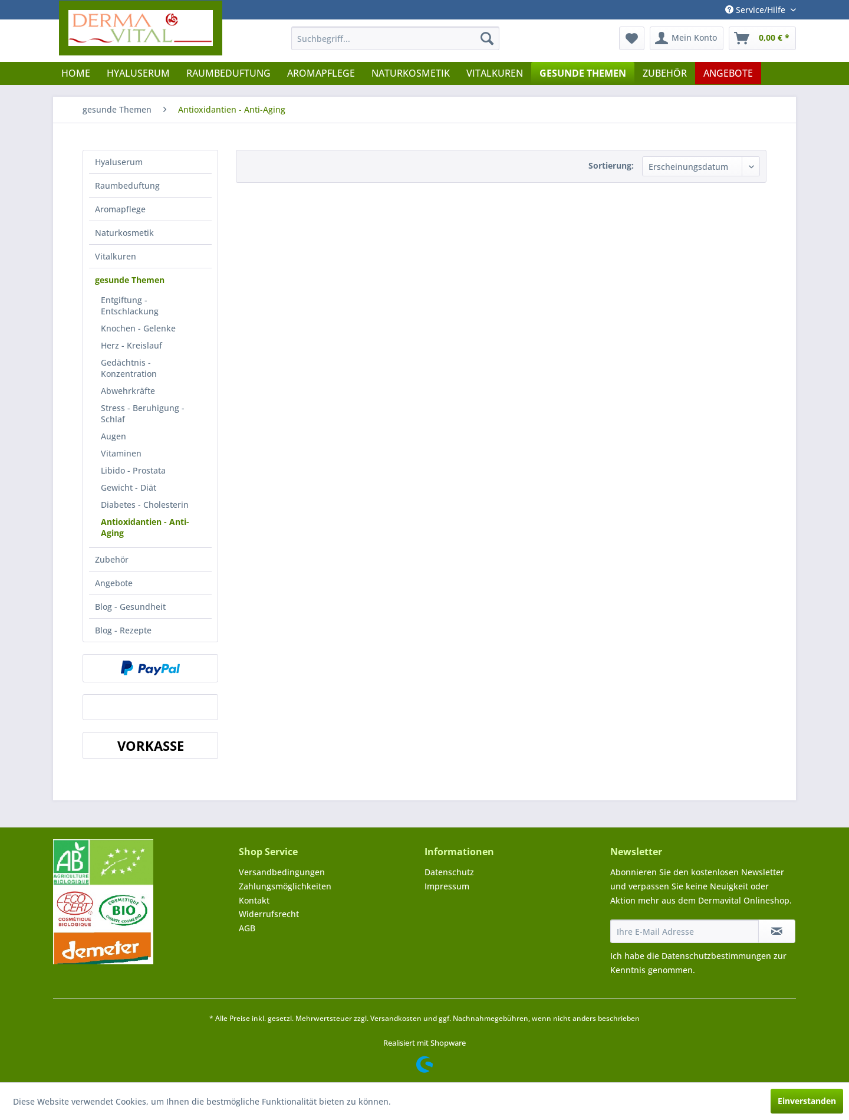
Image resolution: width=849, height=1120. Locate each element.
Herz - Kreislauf (131, 345)
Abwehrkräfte (128, 390)
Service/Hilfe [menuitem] (756, 9)
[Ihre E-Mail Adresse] (684, 931)
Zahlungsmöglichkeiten (285, 886)
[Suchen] (487, 38)
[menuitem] (395, 38)
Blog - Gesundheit (130, 606)
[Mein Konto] (686, 38)
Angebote (114, 583)
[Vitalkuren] (494, 73)
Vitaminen (121, 453)
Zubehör (112, 559)
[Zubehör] (664, 73)
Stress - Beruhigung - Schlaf (143, 413)
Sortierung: (611, 165)
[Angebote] (728, 73)
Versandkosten (396, 1018)
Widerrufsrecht (269, 913)
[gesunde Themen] (582, 73)
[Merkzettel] (631, 38)
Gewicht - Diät (128, 487)
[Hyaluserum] (138, 73)
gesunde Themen (129, 279)
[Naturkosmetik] (410, 73)
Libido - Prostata (133, 470)
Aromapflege (120, 209)
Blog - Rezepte (123, 630)
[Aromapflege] (321, 73)
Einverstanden (807, 1100)
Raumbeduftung (127, 185)
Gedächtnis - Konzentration (129, 368)
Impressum (446, 886)
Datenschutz (449, 872)
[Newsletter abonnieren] (776, 931)
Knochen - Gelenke (138, 328)
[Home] (75, 73)
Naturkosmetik (124, 232)
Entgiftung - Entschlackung (130, 305)
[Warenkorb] (762, 38)
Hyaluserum (119, 161)
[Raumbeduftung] (228, 73)
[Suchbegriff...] (395, 38)
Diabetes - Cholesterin (145, 504)
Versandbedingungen (282, 872)
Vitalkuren (115, 256)
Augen (113, 436)
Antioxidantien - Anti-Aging (145, 527)
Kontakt (254, 900)
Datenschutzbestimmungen (716, 955)
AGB (247, 928)
